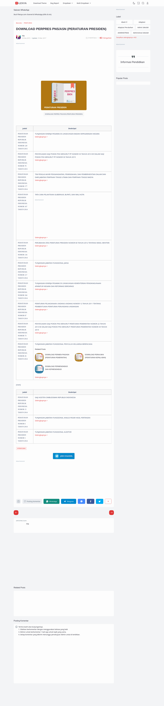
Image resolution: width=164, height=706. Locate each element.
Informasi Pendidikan (133, 62)
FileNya (21, 3)
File (27, 524)
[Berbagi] (108, 501)
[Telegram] (68, 501)
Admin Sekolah (143, 27)
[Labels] (133, 37)
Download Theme (39, 3)
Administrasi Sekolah (141, 33)
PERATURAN (21, 448)
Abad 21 (124, 22)
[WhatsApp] (51, 501)
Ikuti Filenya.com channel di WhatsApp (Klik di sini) (32, 14)
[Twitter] (99, 501)
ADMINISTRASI (123, 33)
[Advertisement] (63, 61)
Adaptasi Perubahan (125, 27)
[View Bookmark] (138, 3)
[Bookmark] (18, 502)
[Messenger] (81, 501)
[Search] (143, 3)
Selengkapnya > (41, 137)
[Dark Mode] (134, 3)
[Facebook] (90, 501)
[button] (104, 37)
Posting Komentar (32, 501)
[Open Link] (147, 3)
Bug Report (54, 3)
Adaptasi (142, 22)
